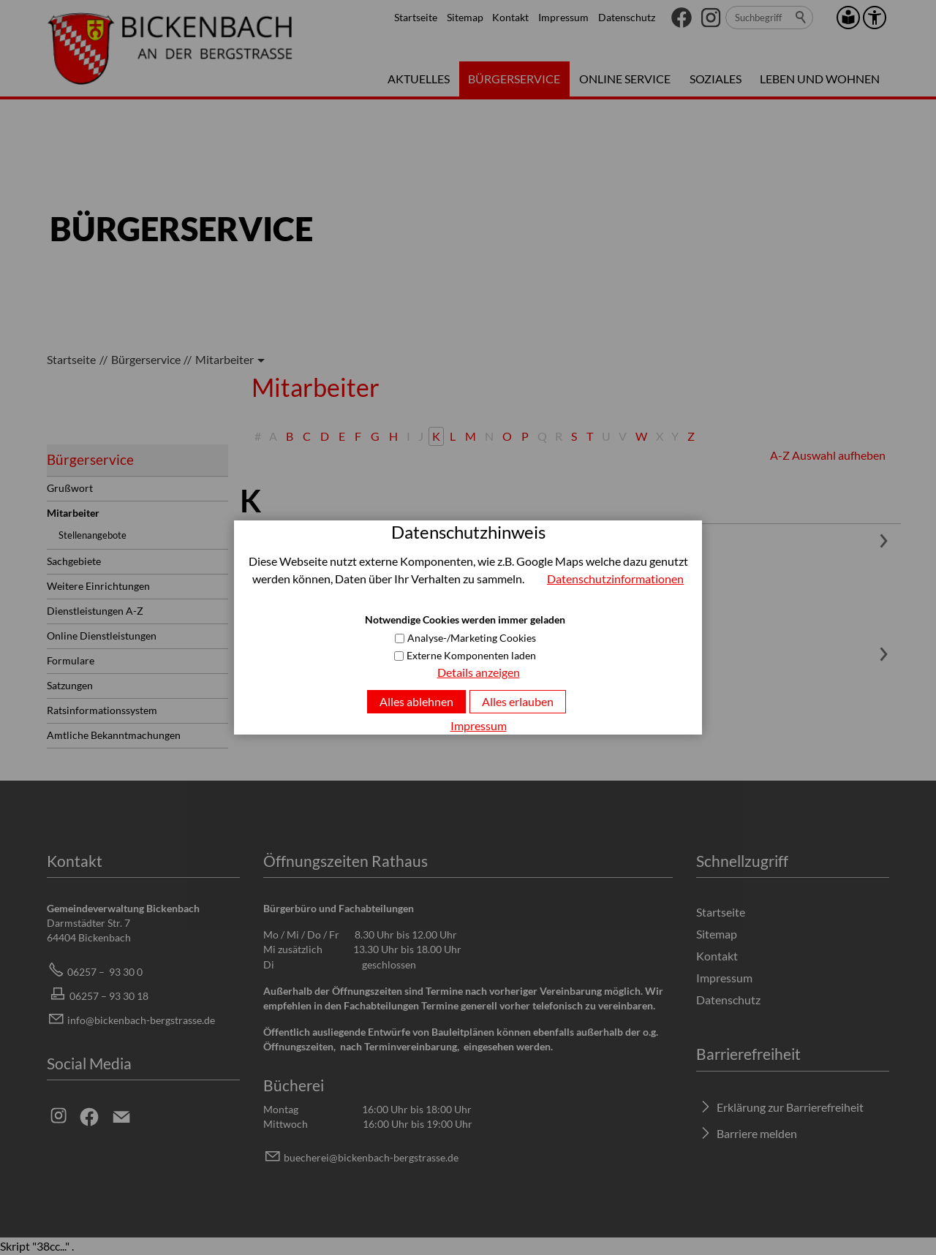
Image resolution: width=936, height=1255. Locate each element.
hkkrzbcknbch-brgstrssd (369, 719)
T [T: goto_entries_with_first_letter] (589, 436)
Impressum (563, 17)
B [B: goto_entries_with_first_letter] (289, 436)
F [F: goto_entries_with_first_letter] (358, 436)
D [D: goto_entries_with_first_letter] (324, 436)
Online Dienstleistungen (101, 635)
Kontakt (510, 17)
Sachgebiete (74, 561)
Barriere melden (757, 1133)
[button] (681, 17)
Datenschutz (626, 17)
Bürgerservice (514, 79)
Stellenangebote (92, 535)
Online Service (625, 79)
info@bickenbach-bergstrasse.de (141, 1020)
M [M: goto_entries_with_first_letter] (470, 436)
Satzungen (70, 685)
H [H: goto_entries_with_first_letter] (393, 436)
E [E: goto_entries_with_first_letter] (342, 436)
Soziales (715, 79)
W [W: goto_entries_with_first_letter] (641, 436)
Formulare (70, 660)
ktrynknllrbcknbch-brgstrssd (384, 605)
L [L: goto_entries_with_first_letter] (453, 436)
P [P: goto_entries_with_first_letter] (525, 436)
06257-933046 (310, 587)
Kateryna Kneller (296, 537)
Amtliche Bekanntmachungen (114, 735)
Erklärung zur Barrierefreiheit (790, 1107)
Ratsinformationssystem (102, 710)
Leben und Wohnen (820, 79)
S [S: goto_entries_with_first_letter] (574, 436)
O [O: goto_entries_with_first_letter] (507, 436)
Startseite (415, 17)
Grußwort (70, 488)
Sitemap (465, 17)
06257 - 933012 (312, 701)
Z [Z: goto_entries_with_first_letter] (691, 436)
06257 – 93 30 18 (108, 996)
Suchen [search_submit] (801, 17)
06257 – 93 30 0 (105, 972)
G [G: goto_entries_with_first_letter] (375, 436)
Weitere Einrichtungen (98, 586)
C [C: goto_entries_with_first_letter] (307, 436)
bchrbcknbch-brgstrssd (371, 1157)
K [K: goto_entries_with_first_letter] (436, 436)
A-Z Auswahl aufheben (828, 455)
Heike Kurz (281, 650)
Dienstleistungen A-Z (95, 610)
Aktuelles (419, 79)
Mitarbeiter (73, 513)
